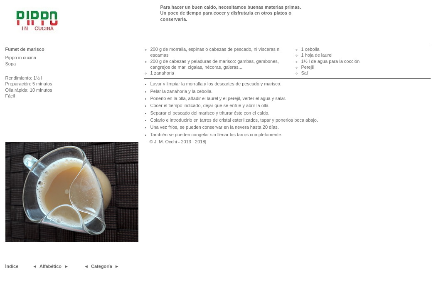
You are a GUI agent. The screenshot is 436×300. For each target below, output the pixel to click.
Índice (12, 266)
